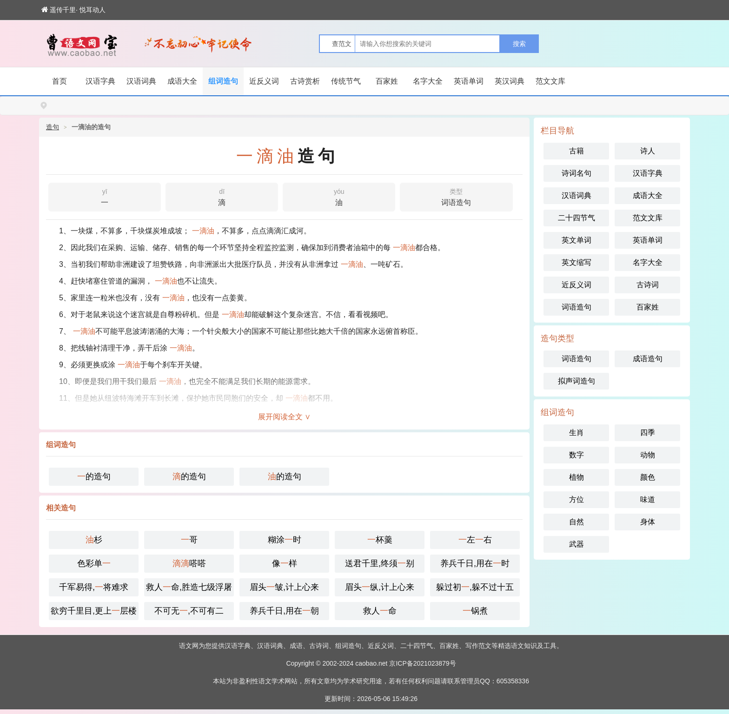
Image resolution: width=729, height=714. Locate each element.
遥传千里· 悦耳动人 (73, 9)
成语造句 (648, 359)
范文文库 (550, 81)
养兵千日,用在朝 (284, 610)
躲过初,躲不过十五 (475, 587)
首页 (59, 81)
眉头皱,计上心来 (284, 587)
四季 (647, 432)
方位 (576, 499)
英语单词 (469, 81)
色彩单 (94, 563)
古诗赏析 (305, 81)
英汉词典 (509, 81)
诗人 (647, 151)
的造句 (94, 476)
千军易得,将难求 (93, 587)
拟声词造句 (576, 381)
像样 (284, 563)
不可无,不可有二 (189, 610)
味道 (647, 499)
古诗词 (647, 285)
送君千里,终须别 (379, 563)
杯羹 (379, 539)
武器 (576, 544)
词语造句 (456, 196)
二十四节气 (576, 218)
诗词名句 (576, 173)
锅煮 (475, 610)
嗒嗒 (189, 563)
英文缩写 (576, 262)
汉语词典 (141, 81)
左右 (475, 539)
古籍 (576, 151)
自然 (576, 522)
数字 (576, 455)
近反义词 (264, 81)
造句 (52, 127)
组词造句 (223, 81)
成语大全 (182, 81)
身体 (647, 522)
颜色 (647, 477)
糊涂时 (284, 539)
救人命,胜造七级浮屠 (189, 587)
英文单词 (576, 240)
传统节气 (346, 81)
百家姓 (387, 81)
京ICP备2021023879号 (422, 663)
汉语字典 (100, 81)
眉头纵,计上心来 (379, 587)
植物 (576, 477)
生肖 (576, 432)
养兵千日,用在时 (475, 563)
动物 (647, 455)
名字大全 (428, 81)
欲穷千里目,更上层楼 (94, 610)
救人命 (380, 610)
